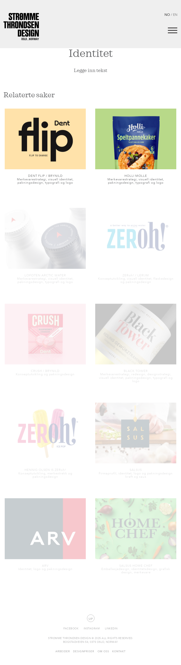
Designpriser (83, 651)
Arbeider (62, 651)
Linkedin (111, 628)
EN (175, 15)
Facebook (70, 628)
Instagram (92, 628)
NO (167, 15)
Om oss (103, 651)
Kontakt (119, 651)
